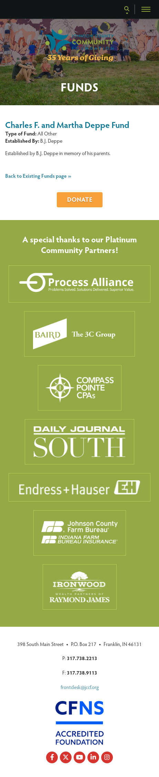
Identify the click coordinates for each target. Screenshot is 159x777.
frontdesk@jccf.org (80, 686)
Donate (79, 199)
